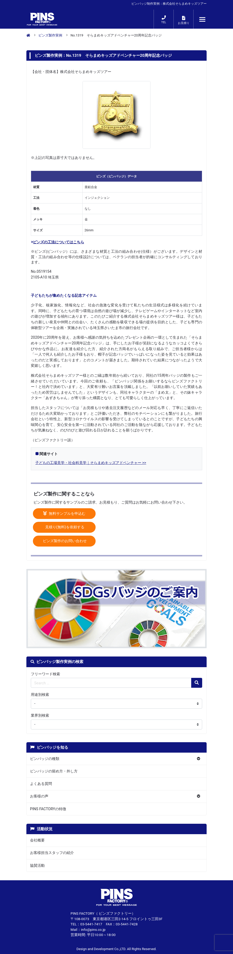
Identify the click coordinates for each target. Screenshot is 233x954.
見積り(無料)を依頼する (64, 527)
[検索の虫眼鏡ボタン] (196, 683)
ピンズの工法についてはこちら (58, 242)
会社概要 (37, 840)
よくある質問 (41, 784)
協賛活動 (37, 865)
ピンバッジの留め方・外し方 (54, 771)
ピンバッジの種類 (44, 759)
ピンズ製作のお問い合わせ (64, 541)
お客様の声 (39, 796)
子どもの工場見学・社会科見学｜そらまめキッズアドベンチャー (88, 463)
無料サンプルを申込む (64, 513)
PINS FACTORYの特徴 (48, 809)
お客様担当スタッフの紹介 (52, 853)
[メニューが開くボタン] (202, 19)
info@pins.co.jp (93, 929)
